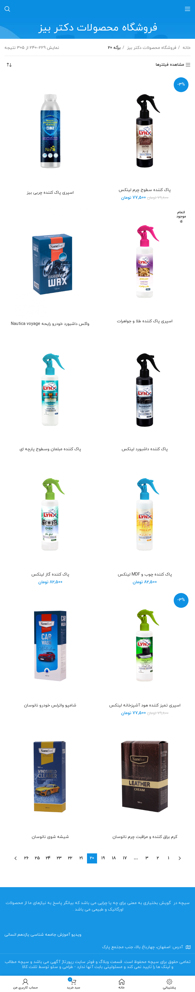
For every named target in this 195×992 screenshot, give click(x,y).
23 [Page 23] (59, 858)
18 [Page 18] (114, 858)
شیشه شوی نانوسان (50, 837)
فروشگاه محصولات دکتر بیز (151, 48)
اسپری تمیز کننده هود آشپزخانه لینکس (145, 705)
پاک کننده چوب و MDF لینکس (145, 574)
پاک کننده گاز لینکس (50, 574)
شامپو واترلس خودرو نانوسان (50, 705)
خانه (186, 48)
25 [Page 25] (37, 858)
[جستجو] (7, 9)
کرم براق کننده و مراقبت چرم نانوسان (144, 837)
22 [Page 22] (70, 858)
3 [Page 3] (147, 858)
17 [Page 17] (125, 858)
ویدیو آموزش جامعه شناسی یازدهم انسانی (42, 934)
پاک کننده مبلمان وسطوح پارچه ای (50, 449)
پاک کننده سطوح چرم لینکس (145, 190)
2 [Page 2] (158, 858)
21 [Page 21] (81, 858)
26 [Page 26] (26, 858)
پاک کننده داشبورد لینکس (145, 449)
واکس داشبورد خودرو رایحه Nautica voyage (50, 324)
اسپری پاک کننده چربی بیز (50, 192)
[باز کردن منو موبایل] (188, 9)
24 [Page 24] (48, 858)
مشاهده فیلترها (170, 65)
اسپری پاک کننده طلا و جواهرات (145, 321)
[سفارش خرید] (8, 64)
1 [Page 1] (168, 858)
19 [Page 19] (103, 858)
